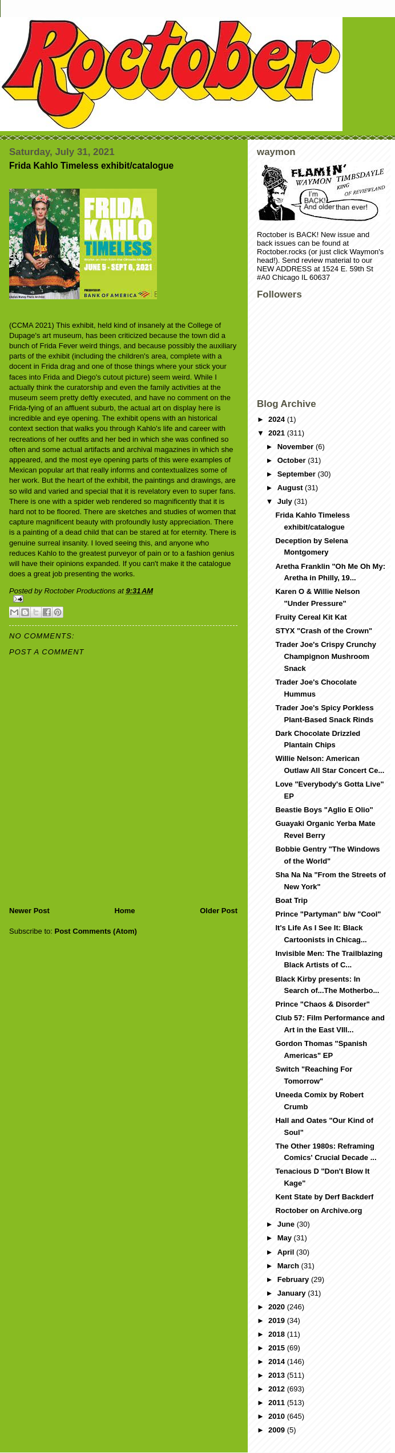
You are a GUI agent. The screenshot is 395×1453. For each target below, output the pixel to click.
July (286, 501)
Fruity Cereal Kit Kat (310, 617)
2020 (277, 1307)
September (297, 474)
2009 (277, 1430)
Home (124, 910)
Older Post (218, 910)
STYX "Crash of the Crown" (323, 630)
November (296, 446)
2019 (277, 1320)
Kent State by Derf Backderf (324, 1196)
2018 (277, 1334)
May (285, 1238)
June (287, 1224)
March (289, 1265)
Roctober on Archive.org (318, 1210)
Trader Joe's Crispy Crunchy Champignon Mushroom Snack (325, 656)
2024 (277, 419)
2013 (277, 1375)
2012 (277, 1389)
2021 (277, 433)
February (294, 1279)
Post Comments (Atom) (96, 931)
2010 (277, 1416)
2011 (277, 1402)
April (286, 1252)
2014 (277, 1361)
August (291, 487)
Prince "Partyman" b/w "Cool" (328, 914)
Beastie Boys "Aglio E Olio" (324, 809)
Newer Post (29, 910)
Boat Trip (291, 900)
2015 (277, 1348)
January (292, 1293)
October (292, 460)
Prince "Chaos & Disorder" (322, 1004)
